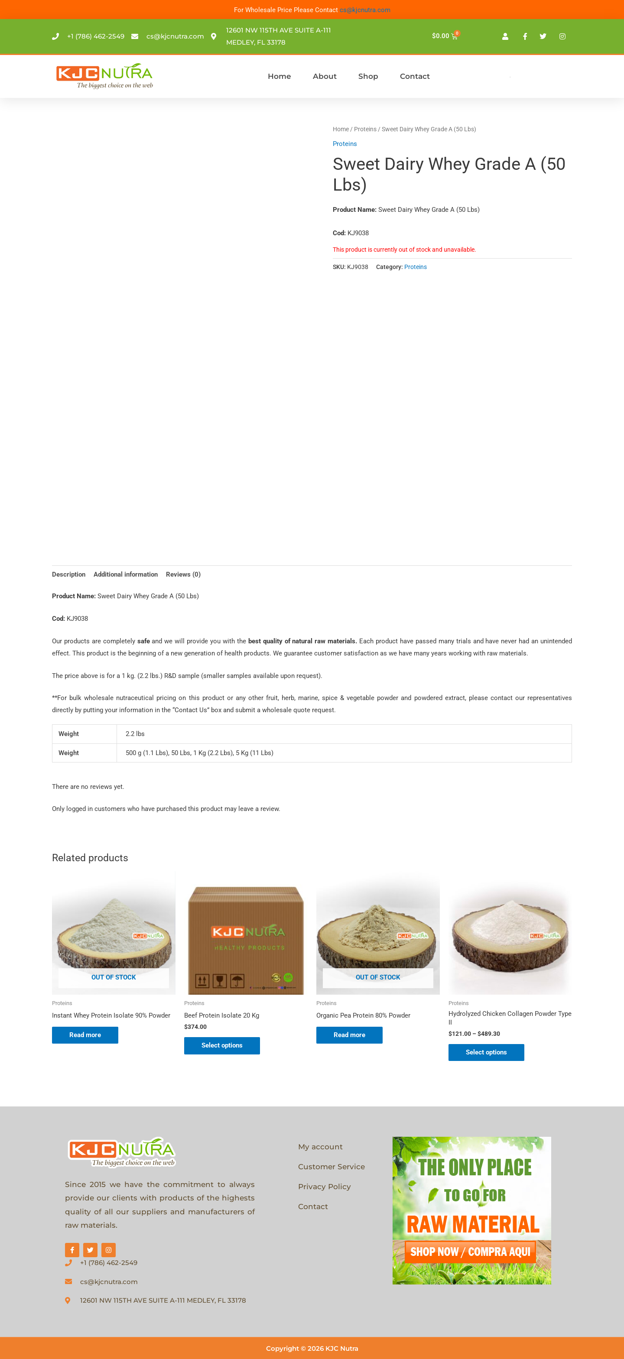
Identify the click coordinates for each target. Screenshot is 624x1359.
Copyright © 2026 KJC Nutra (312, 1348)
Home (279, 76)
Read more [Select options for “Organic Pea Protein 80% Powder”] (349, 1035)
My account (320, 1146)
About (325, 76)
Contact (415, 76)
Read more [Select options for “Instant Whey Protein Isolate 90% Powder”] (85, 1035)
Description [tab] (68, 574)
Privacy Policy (324, 1186)
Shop (368, 76)
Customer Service (331, 1166)
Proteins (365, 129)
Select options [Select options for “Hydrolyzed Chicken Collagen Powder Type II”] (486, 1052)
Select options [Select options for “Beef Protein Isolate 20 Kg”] (222, 1045)
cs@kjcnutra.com (365, 10)
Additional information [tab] (126, 574)
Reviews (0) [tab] (183, 574)
